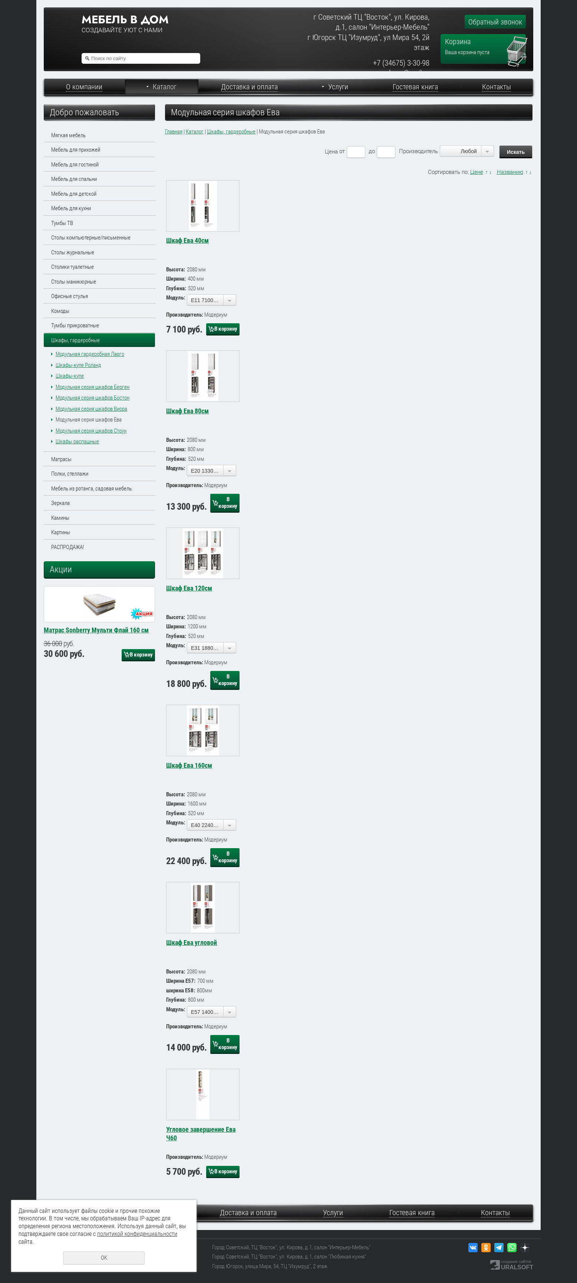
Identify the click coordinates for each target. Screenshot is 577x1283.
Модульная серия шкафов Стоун (91, 430)
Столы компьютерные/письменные (91, 237)
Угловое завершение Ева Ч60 (200, 1133)
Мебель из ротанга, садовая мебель (91, 488)
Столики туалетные (72, 267)
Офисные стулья (69, 296)
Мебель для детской (73, 194)
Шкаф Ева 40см (187, 240)
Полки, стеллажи (69, 473)
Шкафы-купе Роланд (78, 365)
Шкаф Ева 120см (189, 588)
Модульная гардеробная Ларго (90, 354)
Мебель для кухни (71, 208)
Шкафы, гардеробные (75, 340)
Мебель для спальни (74, 179)
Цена (331, 151)
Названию (510, 172)
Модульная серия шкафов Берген (92, 387)
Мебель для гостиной (75, 164)
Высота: (175, 269)
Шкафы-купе (70, 376)
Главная (173, 131)
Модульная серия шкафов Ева (89, 419)
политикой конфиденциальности (137, 1233)
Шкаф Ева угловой (191, 942)
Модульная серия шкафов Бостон (92, 397)
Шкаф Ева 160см (189, 765)
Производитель (418, 151)
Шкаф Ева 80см (187, 411)
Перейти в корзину (517, 39)
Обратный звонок (495, 21)
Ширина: (176, 278)
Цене (476, 172)
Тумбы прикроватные (75, 325)
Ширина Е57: (180, 981)
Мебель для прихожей (75, 149)
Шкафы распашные (77, 441)
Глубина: (176, 288)
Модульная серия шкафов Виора (91, 409)
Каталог (195, 131)
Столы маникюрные (73, 281)
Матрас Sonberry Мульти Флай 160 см (96, 704)
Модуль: (175, 297)
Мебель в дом (125, 19)
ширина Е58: (180, 990)
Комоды (60, 311)
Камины (60, 518)
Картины (60, 532)
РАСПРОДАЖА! (67, 547)
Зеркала (60, 503)
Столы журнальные (72, 252)
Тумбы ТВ (62, 223)
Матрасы (61, 459)
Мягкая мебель (68, 135)
